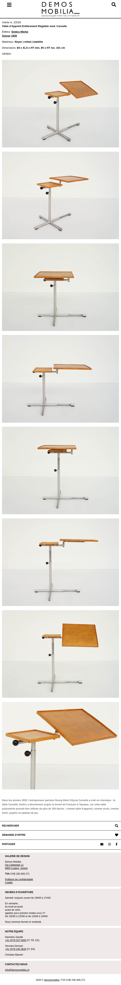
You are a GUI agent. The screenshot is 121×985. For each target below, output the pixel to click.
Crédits (9, 882)
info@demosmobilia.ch (17, 970)
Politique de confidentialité (19, 879)
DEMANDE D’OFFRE (13, 835)
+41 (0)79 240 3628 (15, 949)
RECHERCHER (10, 825)
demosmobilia (51, 980)
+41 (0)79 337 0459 (15, 940)
